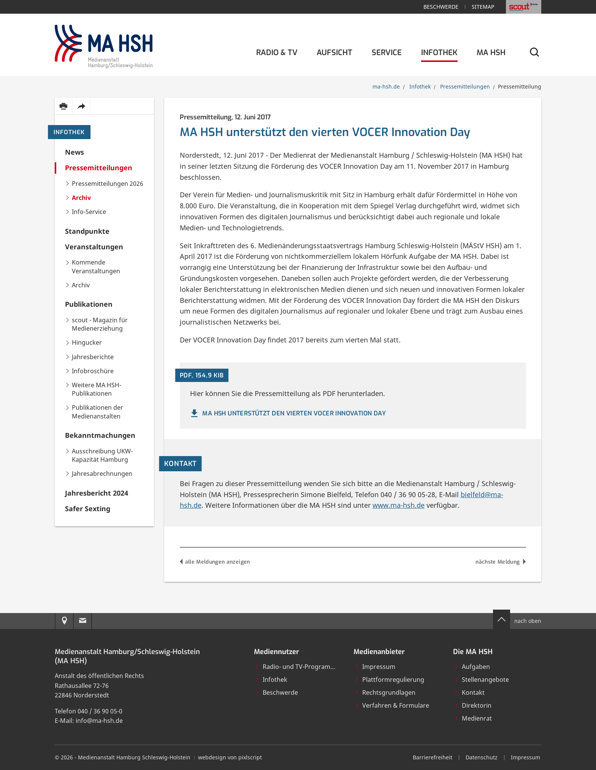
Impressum (374, 666)
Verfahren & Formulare (391, 705)
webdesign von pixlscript (230, 757)
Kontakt (469, 692)
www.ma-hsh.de (398, 505)
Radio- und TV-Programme (297, 666)
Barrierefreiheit (432, 757)
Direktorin (472, 705)
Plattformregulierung (389, 679)
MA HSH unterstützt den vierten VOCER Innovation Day (287, 413)
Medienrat (473, 718)
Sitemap (483, 6)
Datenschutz (482, 757)
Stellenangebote (481, 679)
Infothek (69, 132)
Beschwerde (440, 6)
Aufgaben (472, 666)
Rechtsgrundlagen (384, 692)
